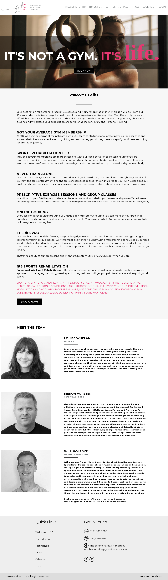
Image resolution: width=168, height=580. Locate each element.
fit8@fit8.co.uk (95, 538)
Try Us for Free (98, 7)
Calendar (149, 7)
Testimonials (120, 7)
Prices (135, 7)
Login (162, 7)
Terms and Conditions (150, 576)
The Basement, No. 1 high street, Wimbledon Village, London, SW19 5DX (105, 547)
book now (84, 71)
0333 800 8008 (95, 531)
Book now (29, 301)
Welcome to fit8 (75, 7)
